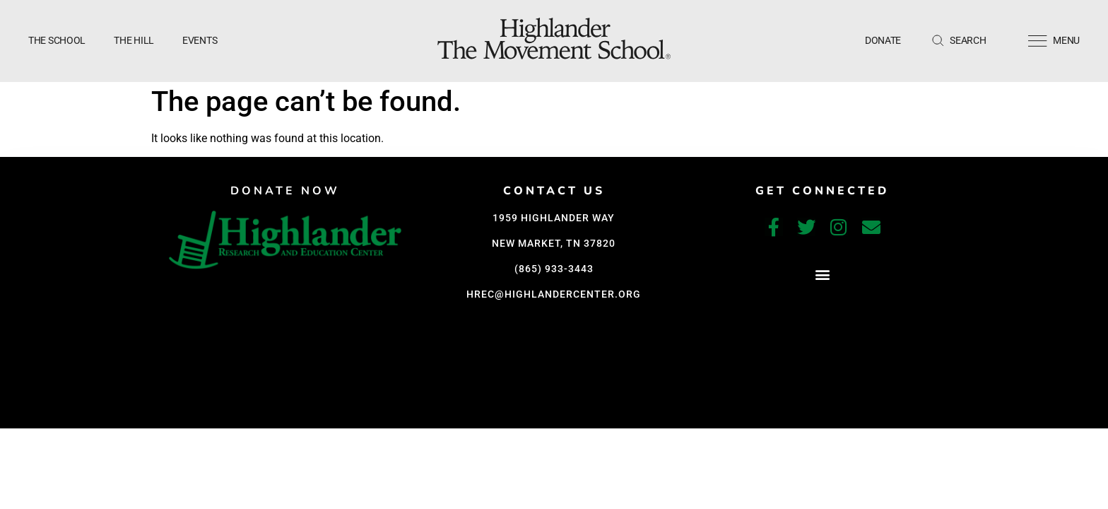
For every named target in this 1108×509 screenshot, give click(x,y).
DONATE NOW (285, 191)
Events (199, 40)
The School (57, 40)
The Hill (134, 40)
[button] (822, 274)
